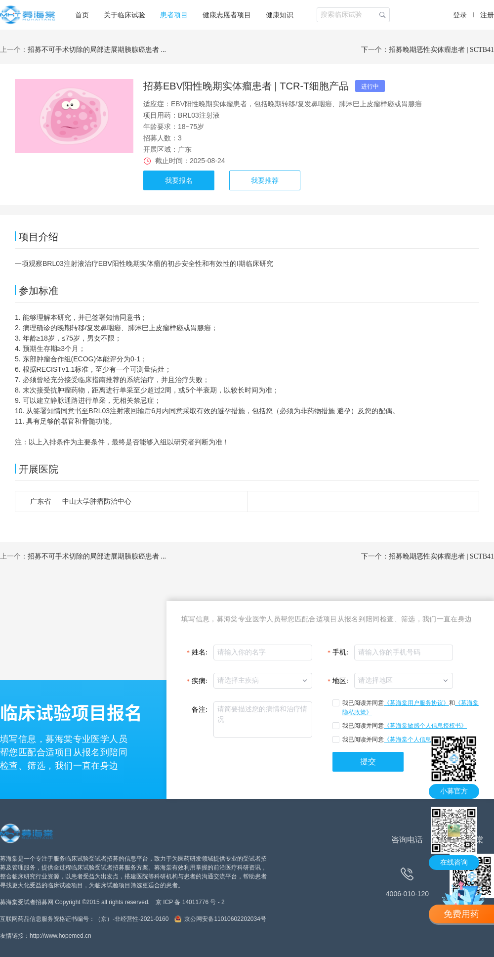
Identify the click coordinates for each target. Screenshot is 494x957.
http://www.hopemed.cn (60, 935)
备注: (199, 709)
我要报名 (179, 180)
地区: (340, 681)
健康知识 (279, 15)
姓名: (199, 652)
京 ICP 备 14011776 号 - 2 (190, 902)
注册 (487, 15)
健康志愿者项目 (227, 15)
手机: (340, 652)
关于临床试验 (124, 15)
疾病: (199, 681)
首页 (82, 15)
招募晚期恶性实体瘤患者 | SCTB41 (441, 49)
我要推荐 (265, 180)
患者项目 (174, 15)
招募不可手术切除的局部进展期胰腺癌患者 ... (97, 49)
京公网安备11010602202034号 (225, 918)
